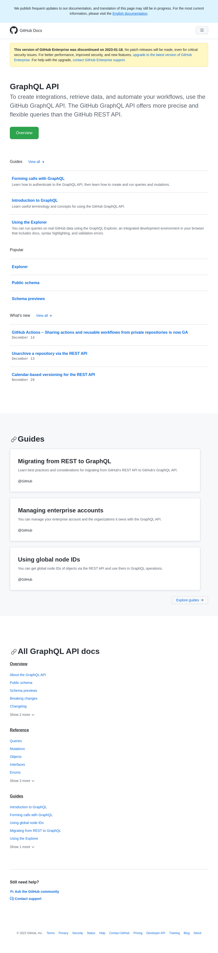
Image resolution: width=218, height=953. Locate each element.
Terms (51, 933)
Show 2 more (22, 715)
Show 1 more (22, 847)
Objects (15, 757)
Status (91, 933)
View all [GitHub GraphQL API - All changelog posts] (44, 316)
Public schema (21, 683)
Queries (16, 741)
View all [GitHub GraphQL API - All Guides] (36, 162)
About (197, 933)
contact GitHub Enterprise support (99, 60)
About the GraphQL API (28, 675)
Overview (24, 133)
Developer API (155, 933)
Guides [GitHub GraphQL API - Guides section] (27, 438)
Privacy (63, 933)
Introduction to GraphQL (28, 807)
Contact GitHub (119, 933)
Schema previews (23, 691)
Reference (19, 730)
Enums (15, 772)
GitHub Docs (31, 31)
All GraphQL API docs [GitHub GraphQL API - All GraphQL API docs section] (55, 651)
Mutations (17, 749)
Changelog (18, 706)
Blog (187, 933)
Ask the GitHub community (34, 892)
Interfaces (17, 764)
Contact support (25, 899)
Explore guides (190, 600)
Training (174, 933)
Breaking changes (23, 698)
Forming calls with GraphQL (31, 815)
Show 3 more (22, 781)
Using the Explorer (24, 838)
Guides (16, 796)
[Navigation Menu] (202, 30)
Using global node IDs (27, 823)
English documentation (129, 13)
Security (77, 933)
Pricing (138, 933)
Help (102, 933)
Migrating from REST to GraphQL (35, 831)
